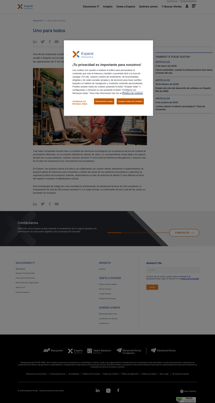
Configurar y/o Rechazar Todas (80, 102)
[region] (108, 78)
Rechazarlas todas (104, 101)
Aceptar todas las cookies (130, 101)
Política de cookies (132, 93)
